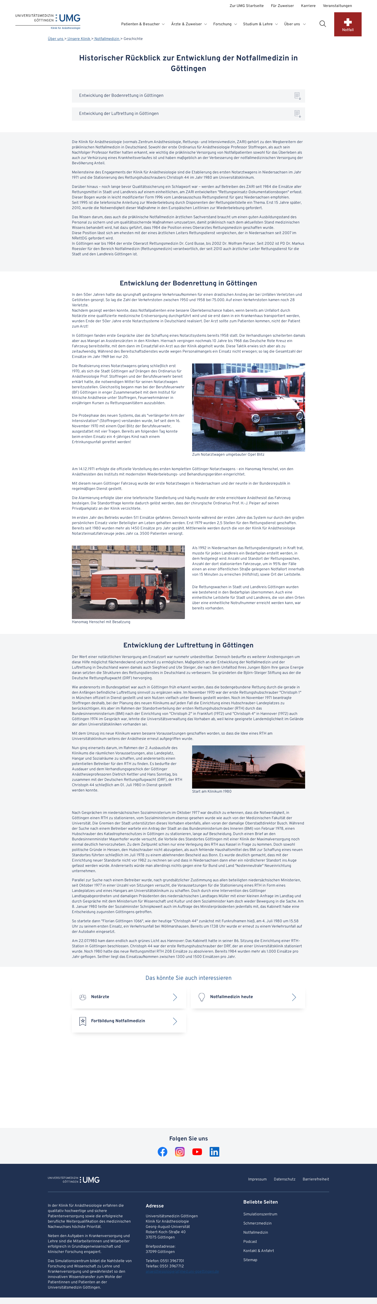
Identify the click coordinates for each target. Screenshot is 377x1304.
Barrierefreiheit (316, 1179)
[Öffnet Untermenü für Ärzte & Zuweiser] (206, 24)
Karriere (308, 6)
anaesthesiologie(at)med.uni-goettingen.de (182, 1271)
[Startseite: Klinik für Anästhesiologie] (47, 22)
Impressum (257, 1179)
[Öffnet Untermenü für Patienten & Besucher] (163, 24)
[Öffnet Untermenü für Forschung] (236, 24)
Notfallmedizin (107, 39)
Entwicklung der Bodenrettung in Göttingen (121, 96)
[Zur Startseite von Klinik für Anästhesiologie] (74, 1180)
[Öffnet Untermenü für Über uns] (304, 24)
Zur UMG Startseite (247, 6)
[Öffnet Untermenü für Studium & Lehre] (277, 24)
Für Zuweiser (282, 6)
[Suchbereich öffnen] (323, 23)
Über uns (56, 39)
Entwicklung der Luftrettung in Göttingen (119, 114)
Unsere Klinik (79, 39)
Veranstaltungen (337, 6)
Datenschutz (284, 1179)
